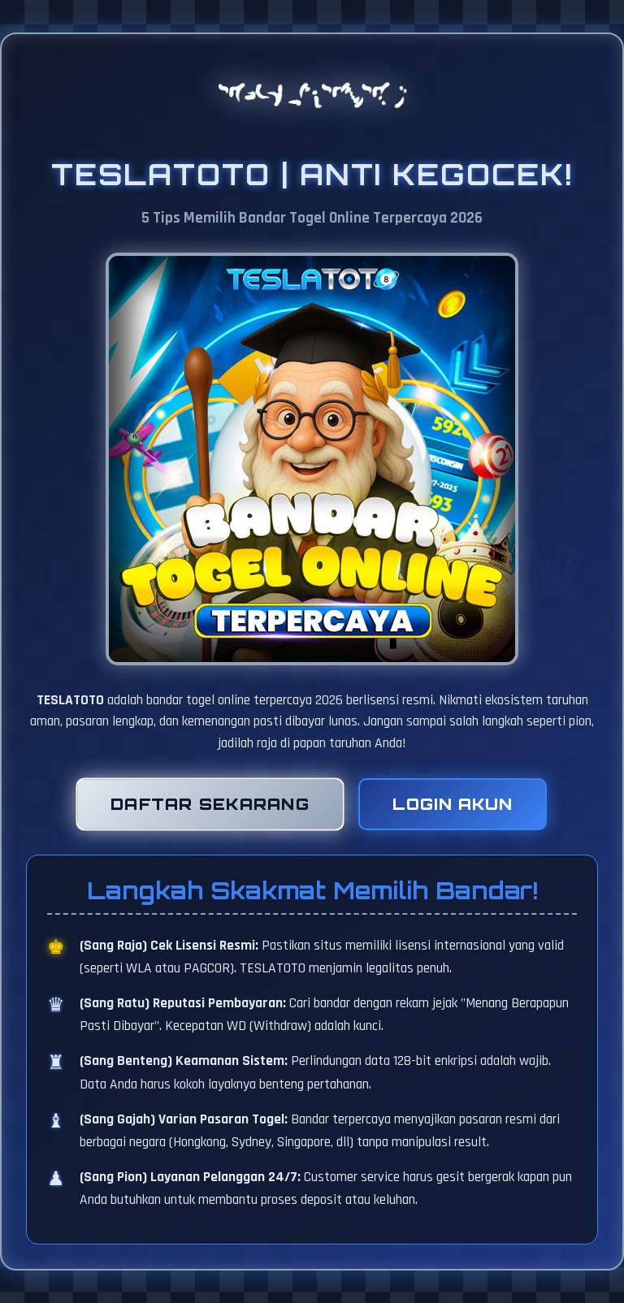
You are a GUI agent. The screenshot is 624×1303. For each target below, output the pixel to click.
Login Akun (452, 804)
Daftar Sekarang (209, 804)
